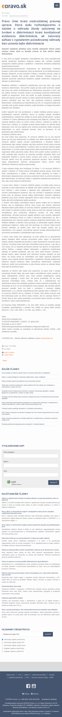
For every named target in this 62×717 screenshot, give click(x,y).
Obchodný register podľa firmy (13, 639)
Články (26, 694)
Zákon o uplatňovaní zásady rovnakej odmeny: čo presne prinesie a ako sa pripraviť (30, 499)
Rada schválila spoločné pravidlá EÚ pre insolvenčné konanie (21, 381)
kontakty (51, 675)
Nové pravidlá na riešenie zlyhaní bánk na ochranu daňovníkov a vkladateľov (26, 373)
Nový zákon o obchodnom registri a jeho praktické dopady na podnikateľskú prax (31, 525)
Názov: (6, 461)
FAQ (27, 677)
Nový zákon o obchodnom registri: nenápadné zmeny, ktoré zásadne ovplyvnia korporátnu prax (28, 512)
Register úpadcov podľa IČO (13, 651)
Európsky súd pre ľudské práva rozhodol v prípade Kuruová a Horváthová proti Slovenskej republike (30, 397)
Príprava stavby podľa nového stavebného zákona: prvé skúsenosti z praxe (30, 550)
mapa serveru (10, 675)
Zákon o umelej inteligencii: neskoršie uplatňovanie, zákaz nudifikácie (24, 377)
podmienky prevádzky (39, 675)
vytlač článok (8, 355)
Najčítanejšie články (15, 493)
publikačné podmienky (16, 677)
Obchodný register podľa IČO (13, 642)
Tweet (4, 361)
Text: (5, 471)
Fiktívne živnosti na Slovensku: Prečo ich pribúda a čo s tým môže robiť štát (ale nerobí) (30, 574)
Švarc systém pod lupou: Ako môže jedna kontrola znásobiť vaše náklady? (30, 610)
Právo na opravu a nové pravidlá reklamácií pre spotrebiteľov (25, 561)
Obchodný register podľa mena (13, 645)
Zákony (36, 694)
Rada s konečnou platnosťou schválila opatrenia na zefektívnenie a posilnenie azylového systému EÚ (30, 419)
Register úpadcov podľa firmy (13, 648)
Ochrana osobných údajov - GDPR (42, 677)
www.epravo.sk (47, 338)
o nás (19, 675)
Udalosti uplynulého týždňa (12, 598)
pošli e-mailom (9, 352)
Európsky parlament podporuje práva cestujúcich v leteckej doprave (23, 424)
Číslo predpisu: (9, 452)
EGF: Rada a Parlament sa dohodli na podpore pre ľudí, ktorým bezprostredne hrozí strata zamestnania (30, 413)
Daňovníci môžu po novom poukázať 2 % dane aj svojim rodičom (26, 538)
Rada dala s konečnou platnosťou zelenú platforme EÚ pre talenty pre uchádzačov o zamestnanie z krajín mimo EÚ (28, 386)
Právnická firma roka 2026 (11, 586)
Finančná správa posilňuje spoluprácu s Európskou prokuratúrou (22, 408)
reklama (26, 675)
